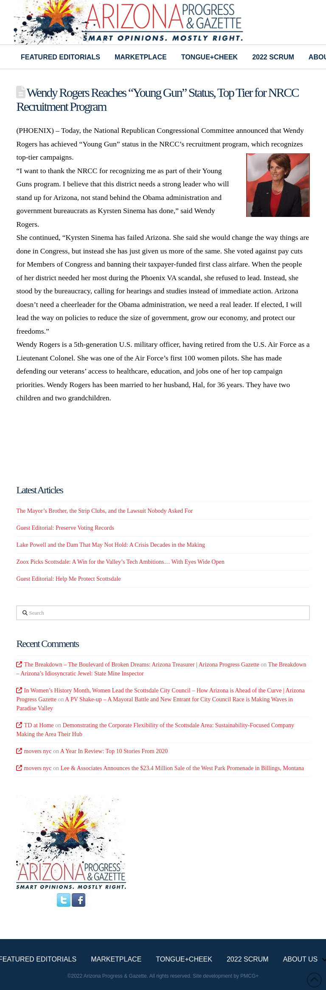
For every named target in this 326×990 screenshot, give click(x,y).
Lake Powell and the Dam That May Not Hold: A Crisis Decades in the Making (110, 545)
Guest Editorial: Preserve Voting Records (65, 528)
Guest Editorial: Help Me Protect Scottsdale (68, 579)
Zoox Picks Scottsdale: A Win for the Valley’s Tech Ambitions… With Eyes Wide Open (120, 562)
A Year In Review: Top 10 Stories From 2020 (114, 751)
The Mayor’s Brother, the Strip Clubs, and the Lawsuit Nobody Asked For (104, 511)
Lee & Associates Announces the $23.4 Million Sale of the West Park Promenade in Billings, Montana (182, 768)
